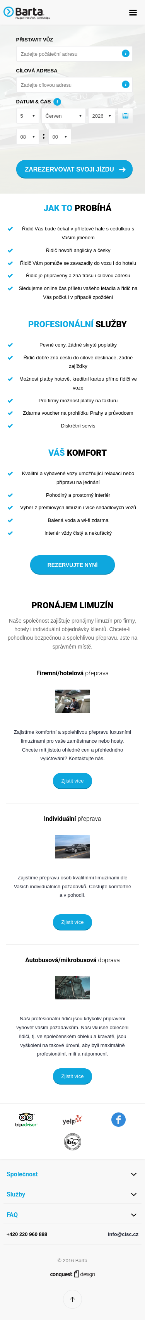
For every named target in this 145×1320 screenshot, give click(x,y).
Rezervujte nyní (73, 565)
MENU (133, 12)
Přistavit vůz (34, 40)
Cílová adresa (37, 71)
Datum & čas (33, 102)
